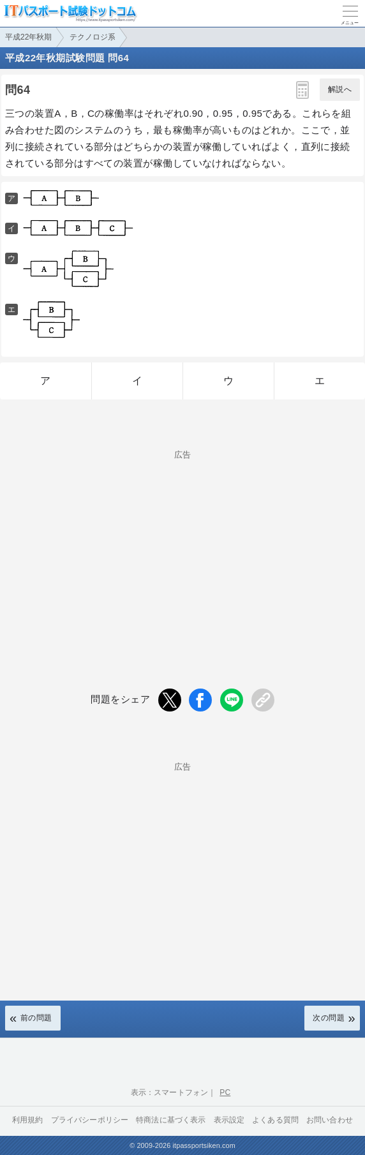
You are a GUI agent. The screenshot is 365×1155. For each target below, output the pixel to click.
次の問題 (329, 1017)
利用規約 (27, 1119)
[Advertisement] (182, 548)
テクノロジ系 (92, 37)
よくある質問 (275, 1119)
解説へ (340, 89)
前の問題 (36, 1017)
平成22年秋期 (28, 37)
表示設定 (229, 1119)
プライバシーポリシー (90, 1119)
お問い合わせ (329, 1119)
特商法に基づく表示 (170, 1119)
